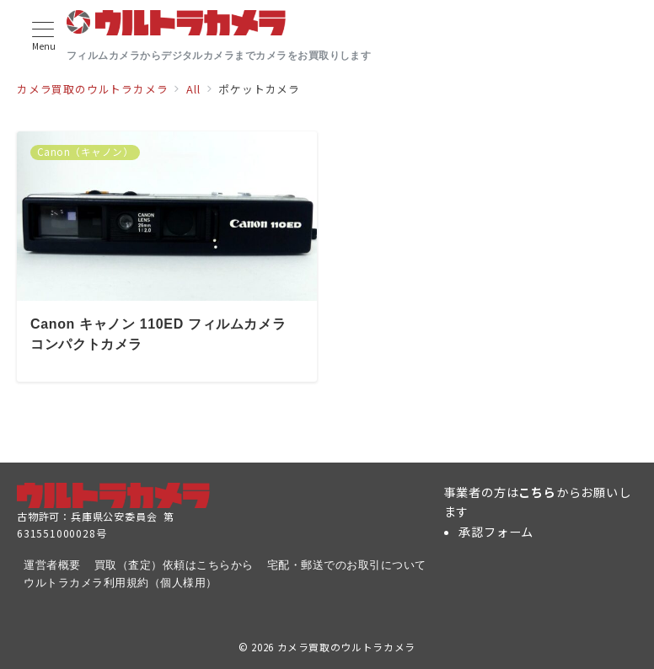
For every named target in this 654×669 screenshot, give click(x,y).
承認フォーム (495, 531)
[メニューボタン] (43, 36)
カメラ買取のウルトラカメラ (346, 647)
